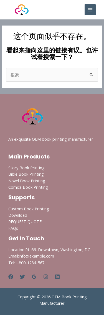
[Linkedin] (57, 276)
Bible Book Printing (26, 174)
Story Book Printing (26, 167)
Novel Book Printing (26, 180)
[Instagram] (45, 276)
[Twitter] (22, 276)
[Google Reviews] (34, 276)
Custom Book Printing (28, 208)
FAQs (13, 228)
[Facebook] (10, 276)
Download (17, 215)
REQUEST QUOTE (25, 221)
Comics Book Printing (28, 187)
